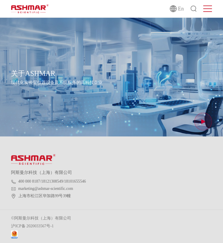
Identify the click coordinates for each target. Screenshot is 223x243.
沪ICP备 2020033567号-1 (32, 226)
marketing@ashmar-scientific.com (45, 188)
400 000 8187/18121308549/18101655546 (52, 181)
